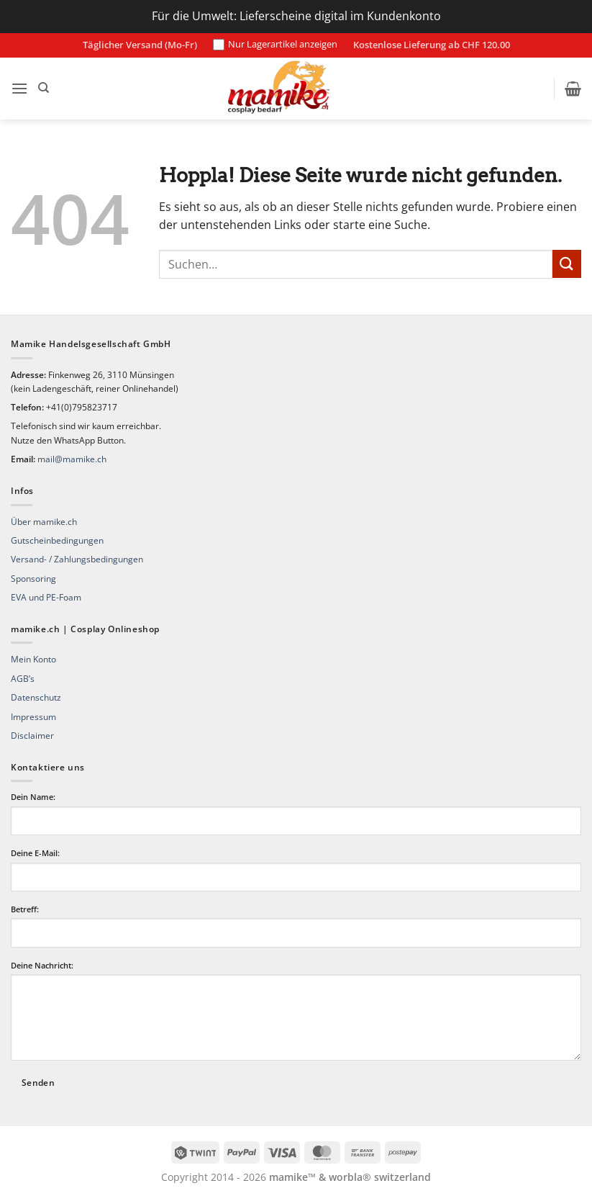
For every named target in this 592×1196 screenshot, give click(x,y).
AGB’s (23, 679)
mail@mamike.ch (71, 459)
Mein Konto (33, 659)
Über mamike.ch (44, 522)
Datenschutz (36, 697)
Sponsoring (33, 578)
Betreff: (25, 909)
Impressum (33, 717)
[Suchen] (43, 88)
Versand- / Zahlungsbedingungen (77, 559)
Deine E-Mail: (35, 852)
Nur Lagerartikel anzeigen (275, 44)
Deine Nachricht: (42, 965)
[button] (19, 88)
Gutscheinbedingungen (57, 540)
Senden (38, 1082)
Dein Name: (33, 796)
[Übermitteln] (566, 264)
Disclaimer (32, 735)
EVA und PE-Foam (46, 597)
